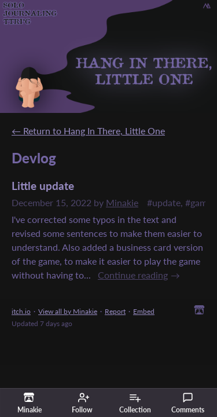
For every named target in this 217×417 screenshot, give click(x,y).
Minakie (122, 202)
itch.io (21, 311)
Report (115, 311)
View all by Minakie (67, 311)
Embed (144, 311)
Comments (187, 403)
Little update (43, 185)
